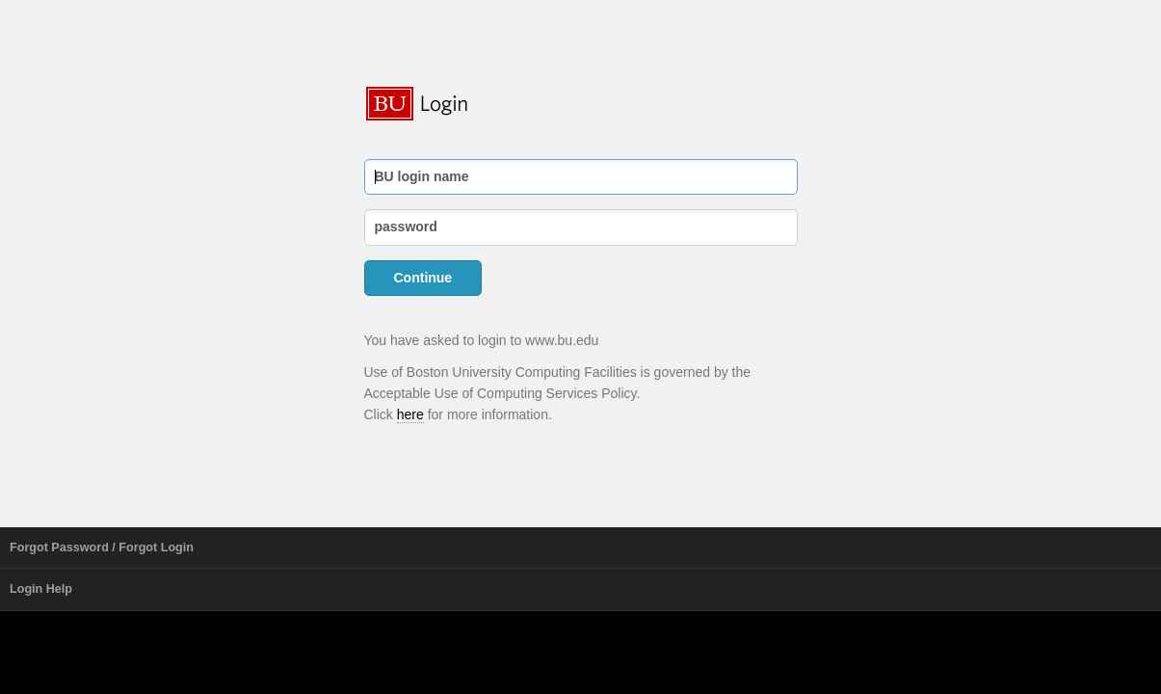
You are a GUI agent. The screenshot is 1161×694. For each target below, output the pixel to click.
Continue (423, 277)
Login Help (41, 589)
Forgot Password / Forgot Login (102, 547)
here (410, 414)
